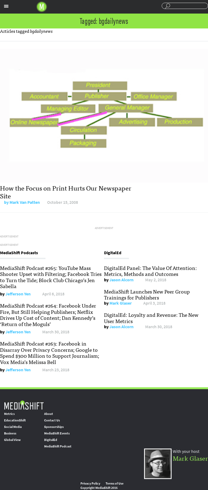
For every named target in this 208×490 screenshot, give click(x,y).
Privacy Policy (90, 483)
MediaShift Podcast (58, 446)
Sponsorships (54, 427)
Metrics (9, 414)
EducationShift (15, 420)
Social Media (13, 427)
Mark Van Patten (24, 202)
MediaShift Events (57, 433)
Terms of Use (114, 483)
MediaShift (24, 405)
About (48, 414)
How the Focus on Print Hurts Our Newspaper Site (65, 191)
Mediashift (41, 7)
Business (10, 433)
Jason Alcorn (121, 280)
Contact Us (52, 420)
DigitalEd (50, 440)
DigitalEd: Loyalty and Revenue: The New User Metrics (151, 318)
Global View (12, 440)
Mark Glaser (120, 303)
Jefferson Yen (18, 294)
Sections (6, 6)
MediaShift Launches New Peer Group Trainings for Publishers (147, 294)
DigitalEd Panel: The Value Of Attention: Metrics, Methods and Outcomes (150, 271)
